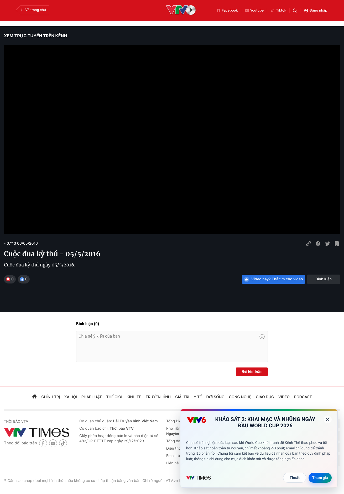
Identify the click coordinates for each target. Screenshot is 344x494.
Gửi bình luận (252, 372)
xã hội (70, 397)
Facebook (227, 10)
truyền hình (158, 397)
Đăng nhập (315, 10)
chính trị (50, 397)
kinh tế (134, 397)
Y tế (198, 397)
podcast (303, 397)
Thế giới (114, 397)
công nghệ (240, 397)
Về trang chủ (32, 10)
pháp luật (91, 397)
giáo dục (265, 397)
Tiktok (278, 10)
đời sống (215, 397)
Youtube (254, 10)
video (284, 397)
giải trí (182, 397)
